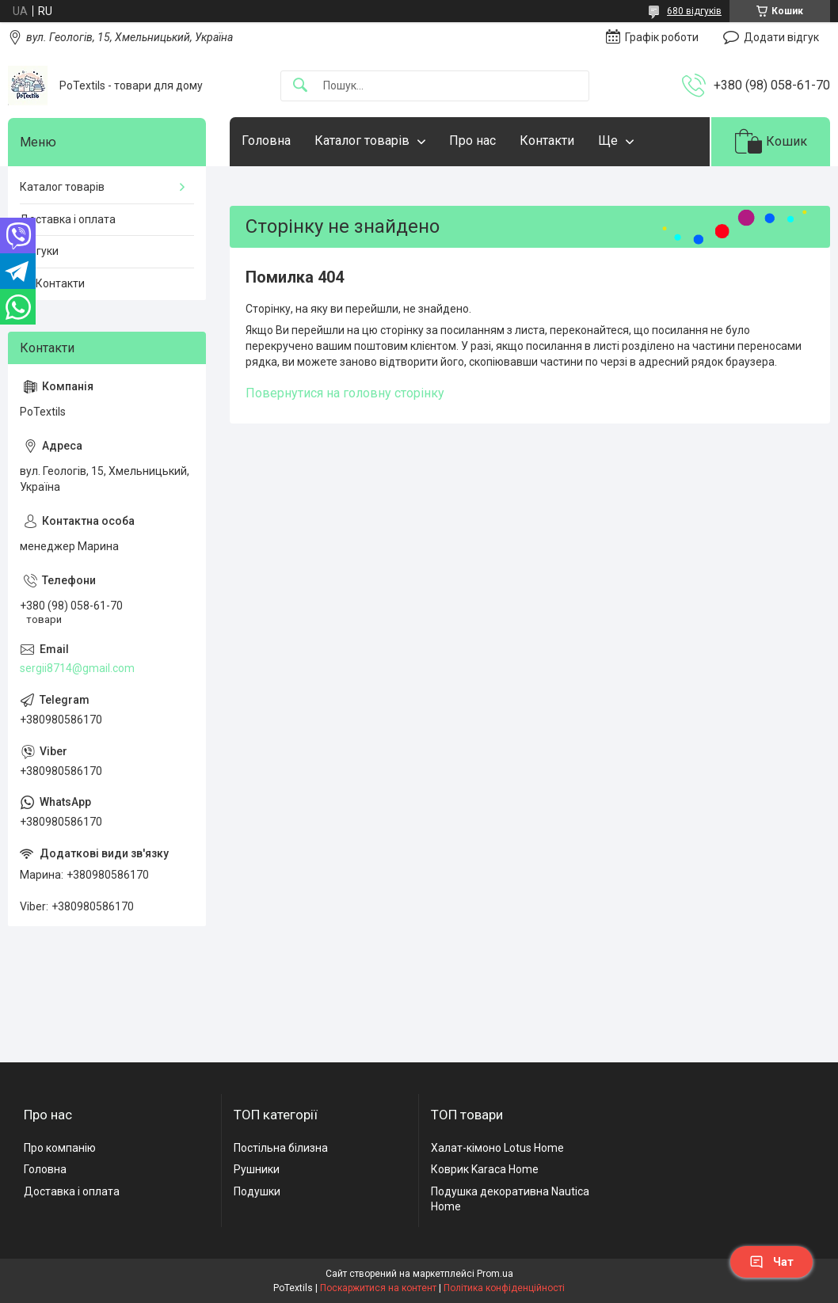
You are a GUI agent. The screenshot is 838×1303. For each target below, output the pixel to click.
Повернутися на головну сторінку (345, 393)
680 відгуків (694, 11)
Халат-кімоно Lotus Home (497, 1148)
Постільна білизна (281, 1148)
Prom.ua (495, 1273)
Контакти (547, 140)
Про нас (472, 140)
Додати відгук (781, 37)
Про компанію (60, 1148)
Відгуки (39, 251)
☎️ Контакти (52, 283)
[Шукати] (300, 86)
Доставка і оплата (68, 219)
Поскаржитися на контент (378, 1288)
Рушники (257, 1169)
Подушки (257, 1191)
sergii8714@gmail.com (77, 668)
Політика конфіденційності (504, 1288)
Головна (266, 140)
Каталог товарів (361, 140)
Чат (771, 1262)
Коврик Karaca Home (485, 1169)
